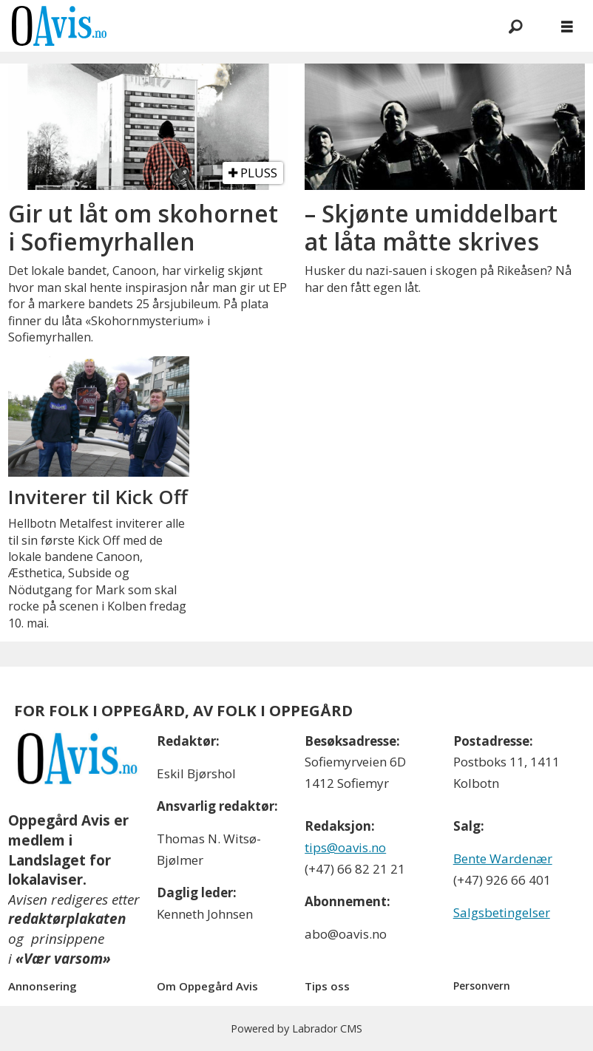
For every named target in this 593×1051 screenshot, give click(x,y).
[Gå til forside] (59, 26)
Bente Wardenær (502, 858)
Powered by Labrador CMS (296, 1028)
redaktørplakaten (67, 918)
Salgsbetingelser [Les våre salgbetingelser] (501, 912)
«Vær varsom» (63, 958)
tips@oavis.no (345, 847)
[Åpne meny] (567, 26)
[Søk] (515, 26)
